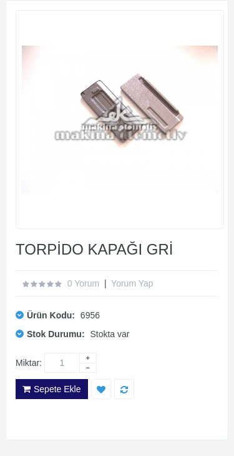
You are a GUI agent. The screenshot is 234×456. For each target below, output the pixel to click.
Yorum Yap (132, 283)
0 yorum (83, 283)
